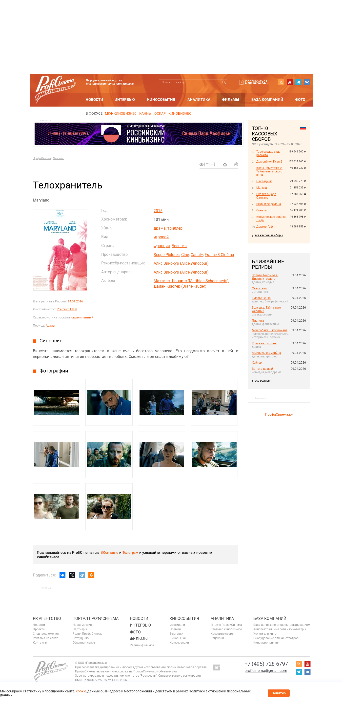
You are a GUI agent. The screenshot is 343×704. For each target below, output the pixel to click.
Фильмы (230, 99)
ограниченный (82, 317)
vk (307, 82)
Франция (162, 245)
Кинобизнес (179, 113)
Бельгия (179, 245)
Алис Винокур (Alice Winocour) (181, 263)
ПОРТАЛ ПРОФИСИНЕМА (96, 618)
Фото (300, 99)
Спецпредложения (46, 633)
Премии (175, 629)
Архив (50, 325)
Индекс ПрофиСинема (226, 625)
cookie (81, 691)
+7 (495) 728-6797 (266, 664)
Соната (261, 210)
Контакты (40, 642)
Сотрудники (81, 638)
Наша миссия (82, 625)
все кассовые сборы (269, 235)
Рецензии (217, 638)
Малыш (261, 187)
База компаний (267, 99)
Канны (145, 113)
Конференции (179, 642)
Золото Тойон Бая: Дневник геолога (265, 277)
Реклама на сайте (45, 638)
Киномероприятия (266, 642)
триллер (174, 228)
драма (160, 228)
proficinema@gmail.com (265, 670)
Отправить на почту (236, 164)
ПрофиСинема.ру (279, 414)
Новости (94, 99)
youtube (290, 82)
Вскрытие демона (268, 204)
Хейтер (257, 362)
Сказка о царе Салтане (266, 195)
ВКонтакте (109, 552)
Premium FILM (67, 309)
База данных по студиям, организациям (281, 625)
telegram (298, 82)
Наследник (264, 181)
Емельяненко (261, 298)
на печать (225, 165)
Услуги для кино (264, 633)
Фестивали (177, 625)
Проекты (39, 629)
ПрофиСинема (42, 158)
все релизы (262, 380)
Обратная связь (84, 642)
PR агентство (47, 618)
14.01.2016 (75, 301)
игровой (161, 237)
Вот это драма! (262, 369)
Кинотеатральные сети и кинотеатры (279, 629)
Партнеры (80, 629)
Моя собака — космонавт (269, 330)
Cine (185, 254)
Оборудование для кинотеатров (276, 638)
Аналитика (198, 99)
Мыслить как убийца (266, 353)
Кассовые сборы (222, 633)
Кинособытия (161, 99)
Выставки (176, 633)
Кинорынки (178, 638)
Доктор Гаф (264, 226)
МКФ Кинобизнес (121, 113)
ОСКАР (160, 113)
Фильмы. (58, 158)
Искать (224, 82)
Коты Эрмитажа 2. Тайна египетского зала (269, 171)
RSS (281, 82)
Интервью (125, 99)
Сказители (259, 288)
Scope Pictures (167, 254)
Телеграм (130, 552)
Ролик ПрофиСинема (87, 633)
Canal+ (197, 254)
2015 (158, 210)
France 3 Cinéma (219, 254)
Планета (258, 320)
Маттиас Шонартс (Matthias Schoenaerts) (191, 280)
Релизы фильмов (142, 645)
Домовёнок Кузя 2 (269, 161)
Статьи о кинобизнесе (226, 629)
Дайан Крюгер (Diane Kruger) (180, 286)
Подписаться (256, 81)
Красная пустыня (264, 343)
